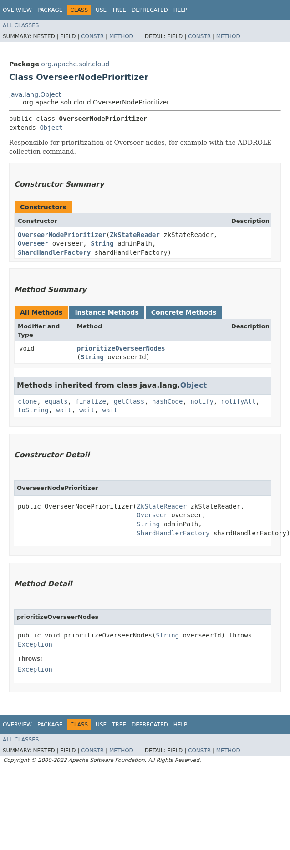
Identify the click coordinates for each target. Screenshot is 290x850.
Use (101, 10)
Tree (119, 10)
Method (121, 36)
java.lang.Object (35, 94)
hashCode (167, 401)
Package (49, 10)
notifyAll (238, 401)
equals (56, 401)
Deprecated (150, 10)
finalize (90, 401)
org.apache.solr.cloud (75, 64)
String (102, 243)
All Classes (21, 25)
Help (180, 10)
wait (63, 410)
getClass (129, 401)
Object (51, 127)
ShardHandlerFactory (54, 252)
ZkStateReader (135, 234)
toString (33, 410)
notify (202, 401)
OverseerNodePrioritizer (62, 234)
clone (27, 401)
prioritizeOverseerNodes (121, 348)
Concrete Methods (184, 312)
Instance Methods (106, 312)
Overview (17, 10)
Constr (92, 36)
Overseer (33, 243)
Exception (35, 644)
